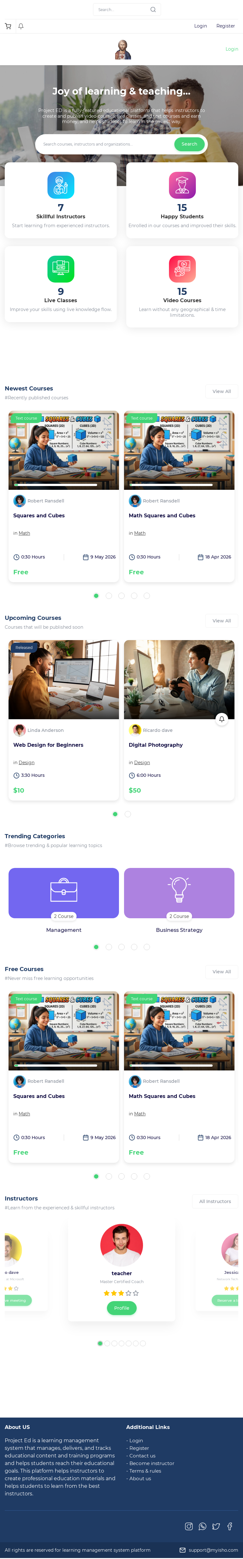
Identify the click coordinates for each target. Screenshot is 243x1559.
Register (225, 26)
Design (26, 762)
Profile (121, 1308)
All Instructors (215, 1201)
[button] (96, 596)
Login (200, 26)
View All (222, 391)
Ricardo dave (158, 730)
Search (189, 144)
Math (24, 533)
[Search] (127, 9)
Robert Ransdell (46, 501)
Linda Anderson (46, 730)
